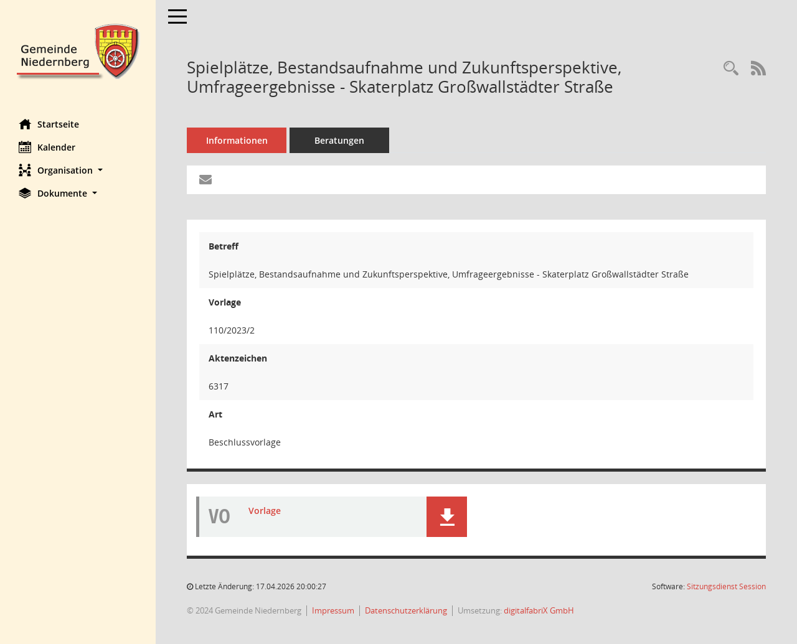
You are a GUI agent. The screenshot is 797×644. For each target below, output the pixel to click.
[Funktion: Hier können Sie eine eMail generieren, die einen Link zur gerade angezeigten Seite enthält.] (205, 180)
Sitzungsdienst (726, 586)
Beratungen (339, 140)
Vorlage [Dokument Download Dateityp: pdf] (264, 510)
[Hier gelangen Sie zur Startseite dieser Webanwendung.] (78, 50)
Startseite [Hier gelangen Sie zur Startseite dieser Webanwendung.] (49, 124)
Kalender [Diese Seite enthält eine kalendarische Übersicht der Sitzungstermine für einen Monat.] (47, 147)
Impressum (333, 610)
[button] (78, 170)
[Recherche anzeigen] (731, 68)
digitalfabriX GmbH (539, 610)
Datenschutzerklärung (406, 610)
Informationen (237, 140)
